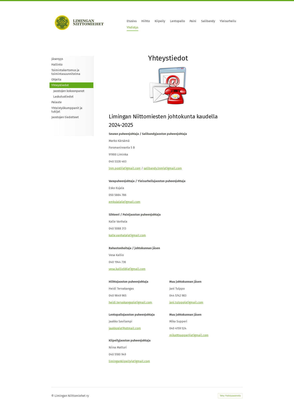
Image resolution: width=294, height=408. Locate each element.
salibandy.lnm (153, 168)
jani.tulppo (176, 302)
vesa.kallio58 (118, 269)
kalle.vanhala (118, 235)
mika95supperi (179, 335)
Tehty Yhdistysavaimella (230, 396)
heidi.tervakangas (121, 302)
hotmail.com (132, 328)
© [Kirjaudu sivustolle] (53, 396)
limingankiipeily (120, 361)
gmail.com (175, 168)
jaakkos (114, 328)
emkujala (115, 202)
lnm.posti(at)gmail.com (125, 168)
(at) (165, 168)
